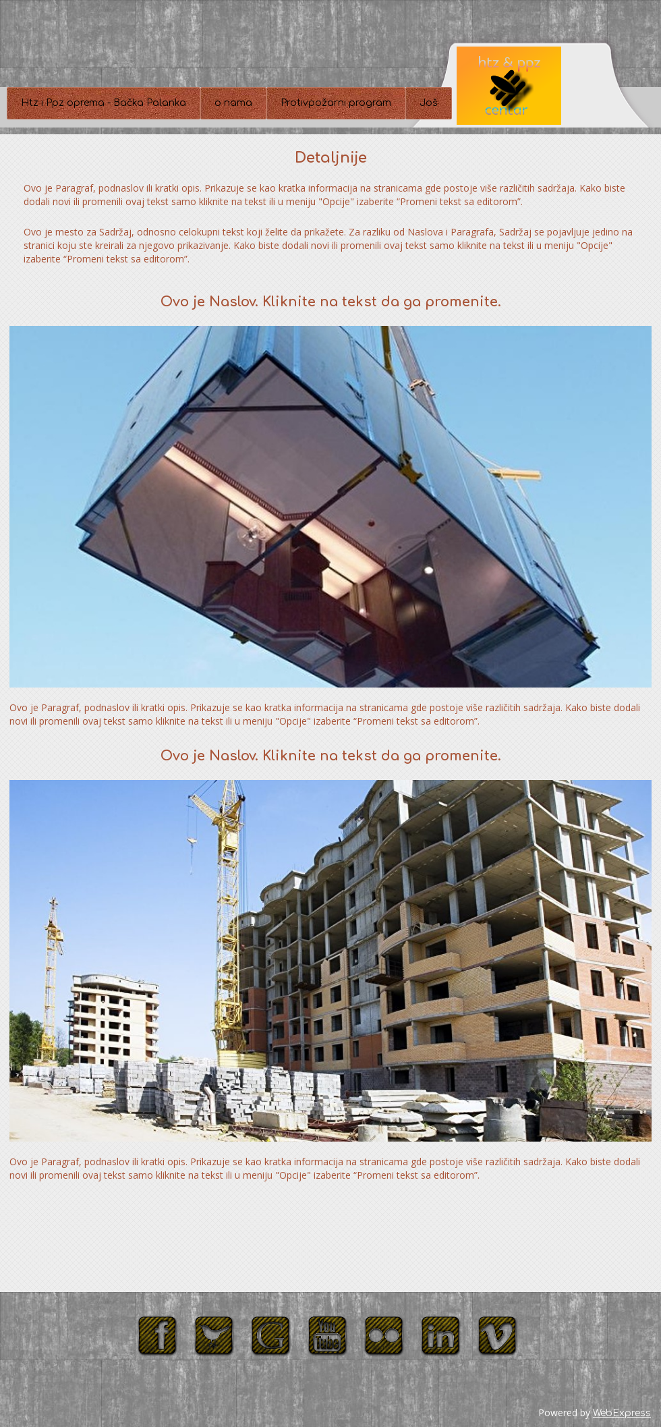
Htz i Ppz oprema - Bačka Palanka (103, 103)
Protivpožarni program (336, 103)
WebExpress (622, 1413)
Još (429, 103)
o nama (233, 103)
